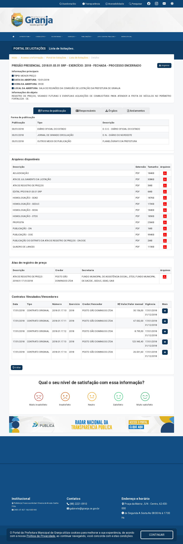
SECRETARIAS (56, 36)
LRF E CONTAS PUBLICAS (106, 36)
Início (14, 57)
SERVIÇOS (72, 36)
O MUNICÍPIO (41, 36)
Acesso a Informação (32, 57)
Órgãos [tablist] (111, 110)
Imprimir (164, 65)
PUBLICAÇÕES (86, 36)
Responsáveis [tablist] (86, 110)
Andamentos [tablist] (136, 110)
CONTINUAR (157, 534)
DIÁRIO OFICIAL (126, 36)
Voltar (17, 367)
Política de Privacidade (40, 536)
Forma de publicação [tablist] (52, 110)
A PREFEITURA (25, 36)
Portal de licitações (56, 57)
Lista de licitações (78, 57)
